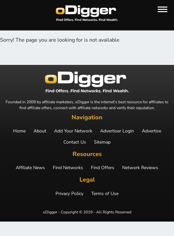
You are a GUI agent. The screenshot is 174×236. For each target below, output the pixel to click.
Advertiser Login (117, 131)
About (39, 131)
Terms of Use (105, 193)
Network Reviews (140, 168)
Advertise (151, 131)
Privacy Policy (69, 193)
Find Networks (68, 168)
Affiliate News (30, 168)
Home (19, 131)
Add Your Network (73, 131)
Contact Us (74, 142)
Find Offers (102, 168)
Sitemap (102, 142)
